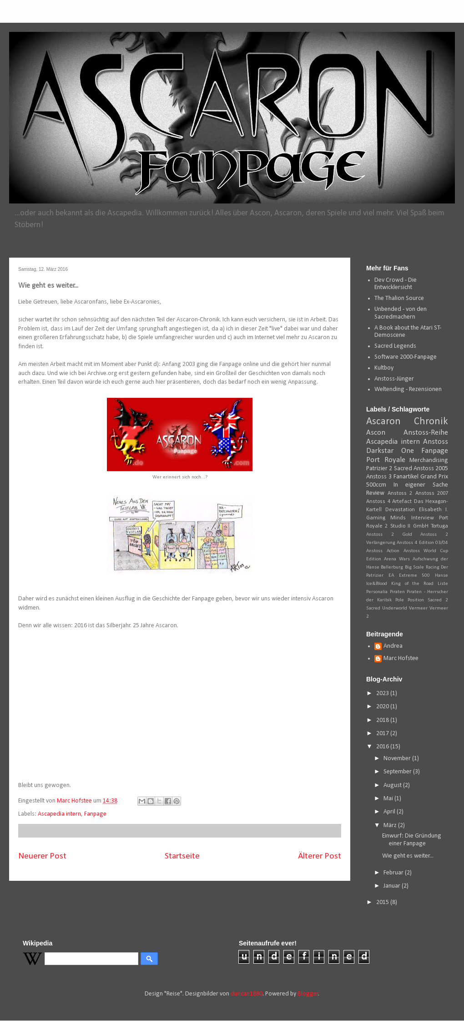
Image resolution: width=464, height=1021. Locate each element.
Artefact (402, 501)
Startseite (182, 856)
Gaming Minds (386, 518)
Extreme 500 (414, 575)
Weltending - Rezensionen (408, 389)
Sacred (403, 468)
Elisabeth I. (433, 510)
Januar (392, 886)
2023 (383, 693)
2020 (383, 706)
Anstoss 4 (378, 501)
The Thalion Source (399, 298)
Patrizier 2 (379, 468)
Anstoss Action (382, 551)
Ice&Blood (376, 583)
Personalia (377, 591)
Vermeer (418, 608)
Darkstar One (390, 451)
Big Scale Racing (422, 567)
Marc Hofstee (401, 658)
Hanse (441, 575)
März (390, 825)
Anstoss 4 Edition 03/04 (422, 542)
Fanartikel (406, 476)
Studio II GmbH (409, 526)
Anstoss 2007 (432, 493)
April (390, 811)
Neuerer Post (42, 856)
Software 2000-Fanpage (405, 357)
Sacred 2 (438, 600)
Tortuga (439, 526)
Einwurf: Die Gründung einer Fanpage (411, 840)
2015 (383, 902)
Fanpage (95, 814)
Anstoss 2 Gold (389, 534)
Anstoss (435, 442)
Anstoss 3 (379, 476)
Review (375, 493)
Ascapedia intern (59, 814)
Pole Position (409, 600)
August (393, 785)
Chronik (431, 422)
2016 (383, 746)
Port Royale (385, 460)
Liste (443, 583)
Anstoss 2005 (431, 468)
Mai (388, 798)
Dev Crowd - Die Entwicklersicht (395, 284)
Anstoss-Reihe (425, 433)
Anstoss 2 (400, 493)
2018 (383, 720)
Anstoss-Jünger (394, 379)
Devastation (400, 510)
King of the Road (412, 583)
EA (391, 575)
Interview (422, 518)
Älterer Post (319, 856)
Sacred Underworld (386, 608)
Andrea (393, 646)
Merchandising (428, 460)
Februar (394, 872)
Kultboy (383, 368)
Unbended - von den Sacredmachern (400, 313)
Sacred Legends (395, 346)
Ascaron (383, 422)
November (397, 758)
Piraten (397, 591)
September (398, 771)
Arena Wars (397, 559)
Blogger (308, 994)
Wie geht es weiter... (408, 856)
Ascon (375, 433)
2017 (383, 733)
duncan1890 (246, 994)
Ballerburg (392, 567)
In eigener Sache (420, 485)
